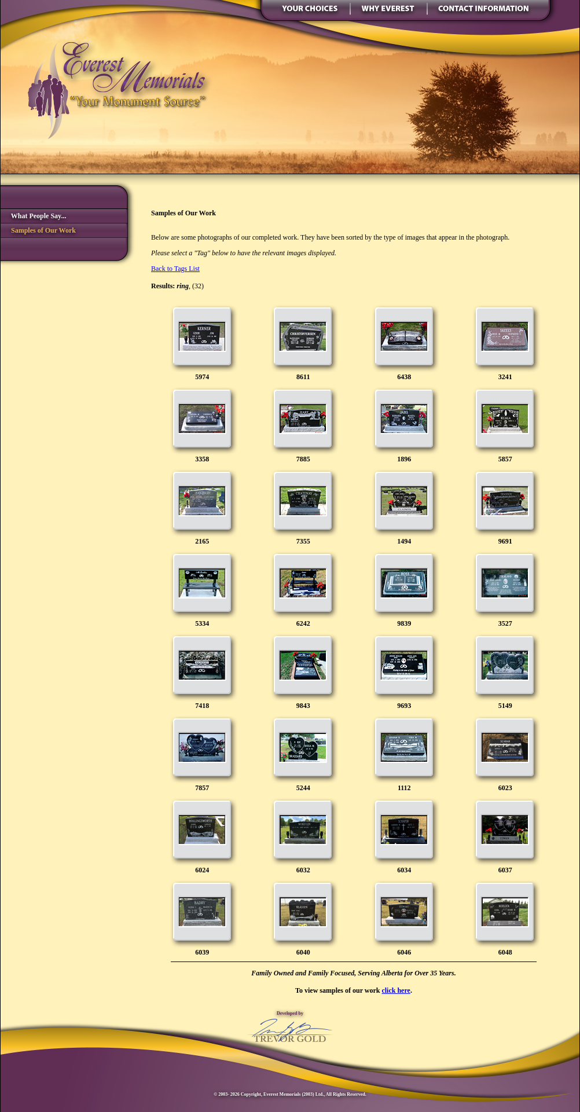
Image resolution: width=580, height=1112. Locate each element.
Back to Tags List (175, 269)
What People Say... (33, 216)
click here (395, 990)
